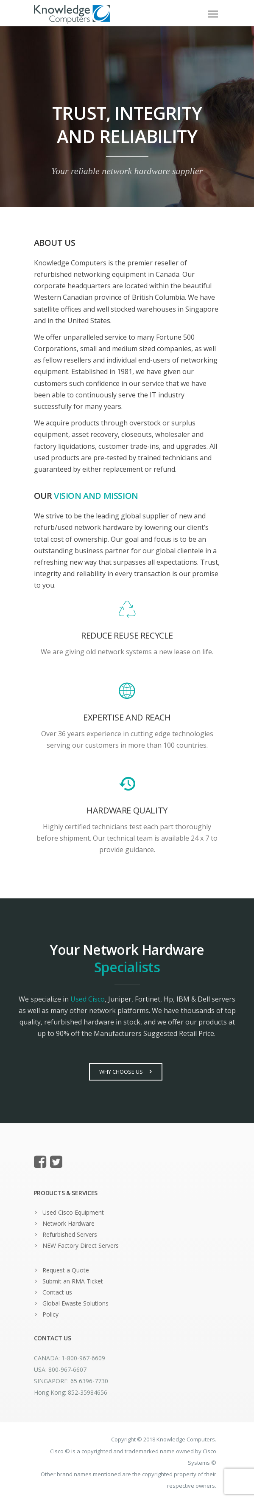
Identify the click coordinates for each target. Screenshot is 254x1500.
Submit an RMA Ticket (72, 1281)
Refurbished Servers (69, 1234)
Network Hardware (68, 1223)
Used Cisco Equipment (73, 1212)
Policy (50, 1314)
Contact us (57, 1292)
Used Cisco (87, 999)
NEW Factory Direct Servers (80, 1245)
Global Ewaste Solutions (75, 1303)
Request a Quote (65, 1270)
